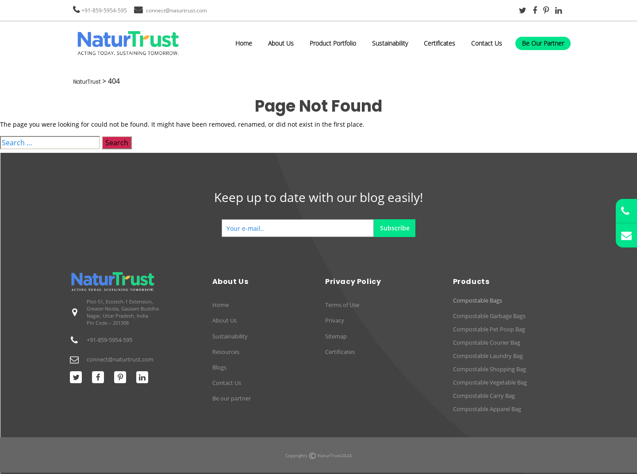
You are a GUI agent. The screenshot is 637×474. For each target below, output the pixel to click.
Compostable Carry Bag (484, 396)
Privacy (334, 320)
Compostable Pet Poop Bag (489, 329)
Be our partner (231, 398)
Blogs (219, 367)
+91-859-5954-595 (104, 10)
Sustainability (390, 43)
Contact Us (486, 43)
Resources (225, 352)
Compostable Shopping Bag (489, 369)
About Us (281, 43)
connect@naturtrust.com (176, 10)
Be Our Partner (543, 43)
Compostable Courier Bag (486, 342)
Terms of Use (342, 305)
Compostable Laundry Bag (488, 356)
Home (243, 43)
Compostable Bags (477, 300)
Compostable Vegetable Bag (490, 382)
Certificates (439, 43)
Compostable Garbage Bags (489, 316)
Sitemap (336, 336)
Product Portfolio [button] (333, 43)
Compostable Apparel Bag (487, 409)
